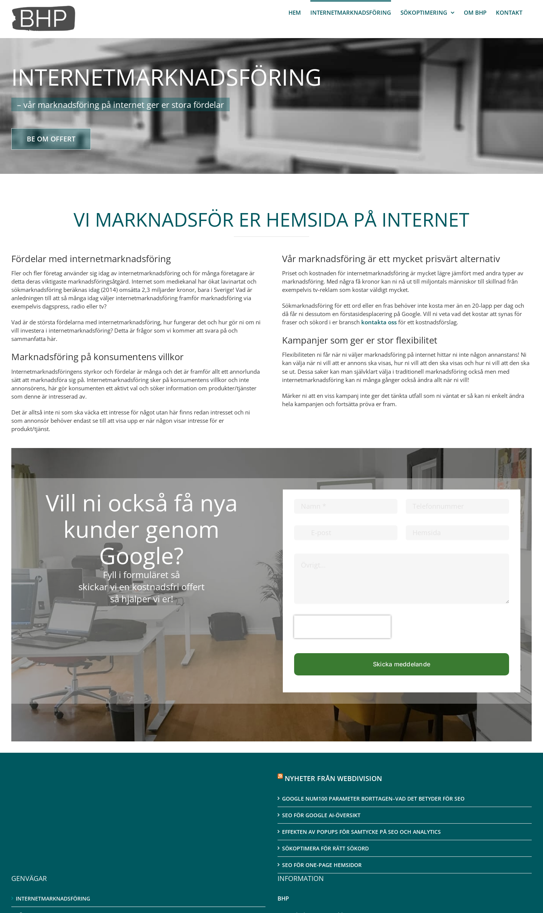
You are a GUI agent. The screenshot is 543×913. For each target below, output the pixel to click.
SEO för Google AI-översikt (321, 815)
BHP (283, 898)
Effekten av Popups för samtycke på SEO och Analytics (361, 831)
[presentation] (342, 626)
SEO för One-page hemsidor (322, 865)
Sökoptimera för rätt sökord (325, 848)
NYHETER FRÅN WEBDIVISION (333, 778)
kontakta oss (379, 322)
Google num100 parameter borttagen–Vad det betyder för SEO (373, 798)
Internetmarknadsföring (53, 898)
